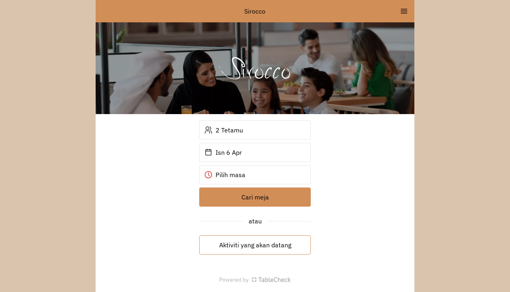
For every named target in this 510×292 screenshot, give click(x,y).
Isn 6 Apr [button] (223, 152)
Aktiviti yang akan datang (255, 245)
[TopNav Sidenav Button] (404, 11)
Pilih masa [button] (224, 175)
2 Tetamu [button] (223, 130)
